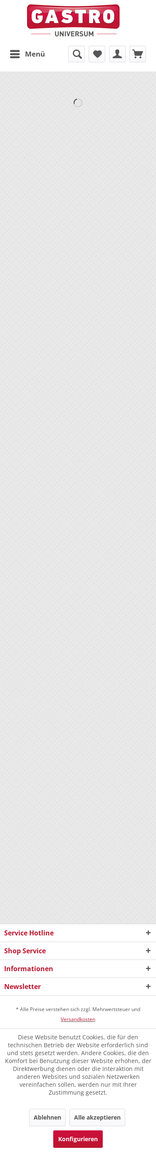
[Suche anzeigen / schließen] (76, 54)
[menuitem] (27, 54)
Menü (27, 53)
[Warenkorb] (137, 54)
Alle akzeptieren (97, 1117)
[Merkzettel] (97, 54)
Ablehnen (47, 1117)
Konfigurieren (78, 1139)
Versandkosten (78, 1019)
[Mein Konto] (117, 54)
